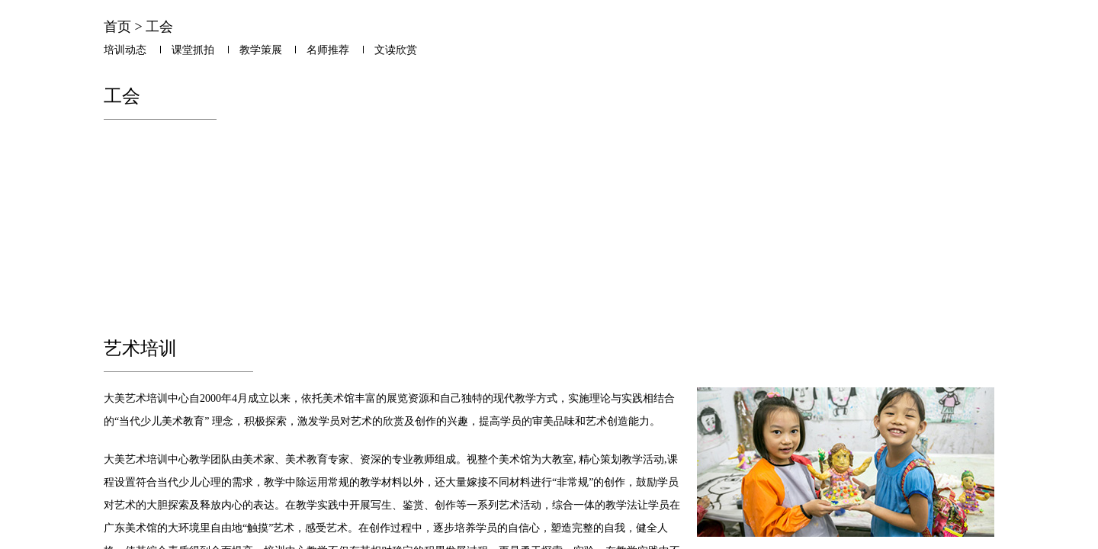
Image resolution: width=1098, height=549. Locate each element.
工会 (159, 26)
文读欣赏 (395, 50)
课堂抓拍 (193, 50)
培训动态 (125, 50)
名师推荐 (328, 50)
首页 (117, 26)
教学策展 (260, 50)
